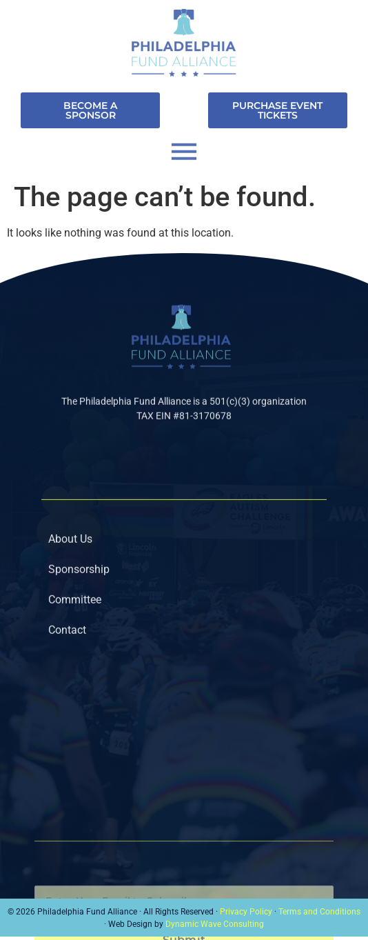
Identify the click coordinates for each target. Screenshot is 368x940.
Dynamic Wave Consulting (214, 924)
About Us (70, 552)
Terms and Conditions (319, 912)
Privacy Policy (246, 912)
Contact (67, 643)
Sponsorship (79, 583)
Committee (74, 613)
